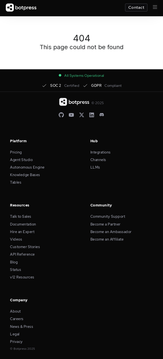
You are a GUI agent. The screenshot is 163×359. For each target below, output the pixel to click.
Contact (136, 7)
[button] (152, 7)
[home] (21, 8)
